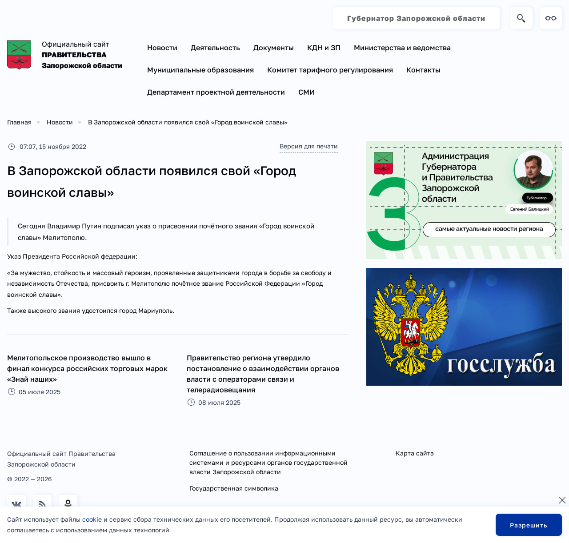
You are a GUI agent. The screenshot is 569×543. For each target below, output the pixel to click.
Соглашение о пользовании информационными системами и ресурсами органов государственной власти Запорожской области (268, 462)
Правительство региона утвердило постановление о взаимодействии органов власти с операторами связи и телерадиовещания (263, 373)
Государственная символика (233, 488)
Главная (19, 122)
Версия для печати (309, 146)
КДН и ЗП (324, 47)
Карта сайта (415, 453)
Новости (162, 47)
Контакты (423, 69)
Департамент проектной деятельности (216, 92)
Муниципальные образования (200, 69)
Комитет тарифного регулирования (330, 69)
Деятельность (215, 47)
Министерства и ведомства (402, 47)
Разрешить (529, 525)
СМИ (306, 92)
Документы (273, 47)
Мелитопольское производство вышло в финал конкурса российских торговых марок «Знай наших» (87, 368)
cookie (92, 519)
